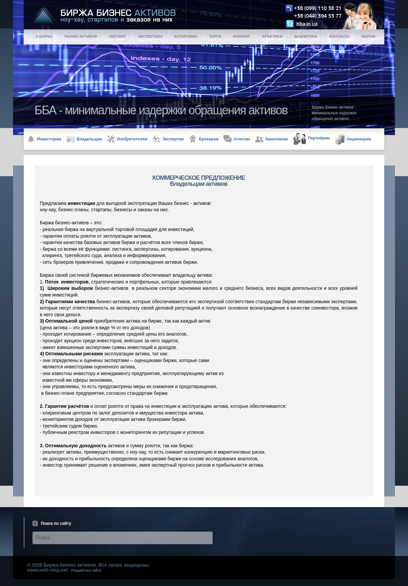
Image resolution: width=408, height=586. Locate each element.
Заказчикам (271, 139)
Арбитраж (272, 36)
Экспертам (168, 139)
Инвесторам (44, 139)
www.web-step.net (47, 570)
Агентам (236, 139)
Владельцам (84, 139)
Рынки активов (81, 36)
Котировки (186, 36)
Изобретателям (127, 139)
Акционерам (353, 139)
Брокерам (204, 139)
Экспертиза (150, 36)
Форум (368, 36)
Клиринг (241, 36)
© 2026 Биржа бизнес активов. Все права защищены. (88, 565)
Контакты (339, 36)
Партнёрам (311, 138)
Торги (215, 36)
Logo (209, 15)
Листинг (117, 36)
